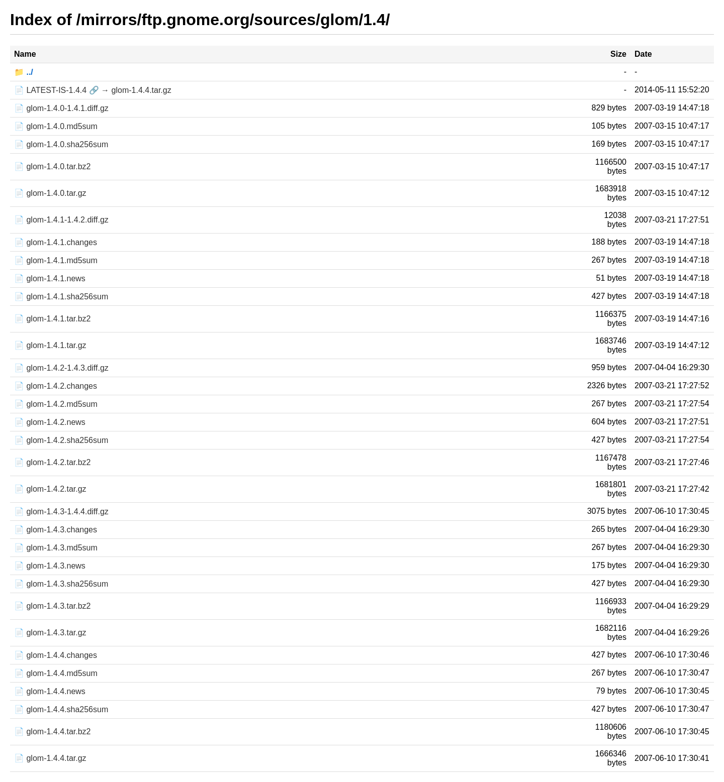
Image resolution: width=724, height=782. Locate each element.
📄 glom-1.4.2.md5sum (56, 404)
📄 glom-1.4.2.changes (55, 386)
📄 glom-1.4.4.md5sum (56, 673)
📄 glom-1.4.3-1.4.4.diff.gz (61, 511)
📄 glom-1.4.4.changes (55, 655)
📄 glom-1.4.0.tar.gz (50, 193)
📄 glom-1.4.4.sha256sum (61, 709)
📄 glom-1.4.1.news (49, 278)
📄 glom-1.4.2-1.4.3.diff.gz (61, 368)
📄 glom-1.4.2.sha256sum (61, 440)
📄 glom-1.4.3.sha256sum (61, 584)
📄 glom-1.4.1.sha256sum (61, 296)
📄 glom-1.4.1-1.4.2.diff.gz (61, 219)
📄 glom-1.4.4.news (49, 691)
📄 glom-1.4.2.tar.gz (50, 489)
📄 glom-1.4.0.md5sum (56, 126)
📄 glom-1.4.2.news (49, 422)
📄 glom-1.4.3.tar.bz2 (52, 606)
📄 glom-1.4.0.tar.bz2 (52, 166)
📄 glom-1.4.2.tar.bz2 (52, 462)
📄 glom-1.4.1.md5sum (56, 260)
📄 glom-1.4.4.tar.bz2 (52, 731)
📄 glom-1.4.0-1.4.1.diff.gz (61, 108)
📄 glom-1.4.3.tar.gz (50, 632)
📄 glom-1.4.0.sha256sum (61, 144)
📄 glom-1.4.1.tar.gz (50, 345)
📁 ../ (23, 72)
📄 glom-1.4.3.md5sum (56, 547)
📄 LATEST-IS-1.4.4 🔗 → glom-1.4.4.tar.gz (92, 90)
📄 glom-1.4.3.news (49, 566)
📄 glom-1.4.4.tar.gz (50, 758)
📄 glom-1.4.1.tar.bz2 (52, 318)
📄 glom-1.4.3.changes (55, 529)
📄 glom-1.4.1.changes (55, 242)
